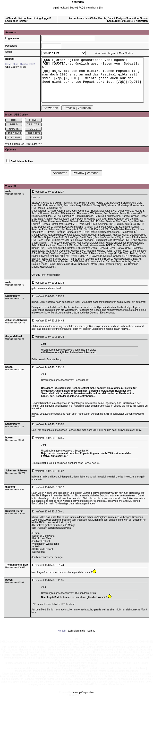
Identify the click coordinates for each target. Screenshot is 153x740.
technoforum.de (78, 18)
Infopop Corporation (83, 701)
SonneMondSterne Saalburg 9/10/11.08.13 (127, 19)
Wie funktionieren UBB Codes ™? (23, 152)
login (55, 7)
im (101, 7)
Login (8, 21)
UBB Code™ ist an (13, 67)
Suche (73, 7)
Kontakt (62, 639)
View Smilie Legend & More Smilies (107, 53)
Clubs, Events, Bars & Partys (107, 18)
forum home (91, 7)
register (64, 7)
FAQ (81, 7)
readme (91, 639)
